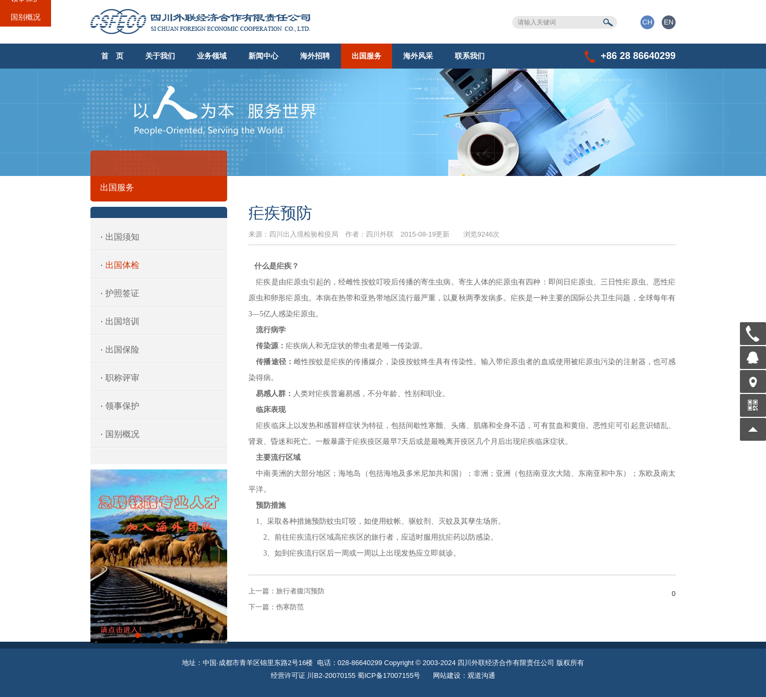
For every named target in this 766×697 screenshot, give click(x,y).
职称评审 (122, 377)
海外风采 (418, 56)
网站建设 (447, 675)
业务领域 (212, 56)
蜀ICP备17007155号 (389, 675)
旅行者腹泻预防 (286, 591)
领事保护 (122, 405)
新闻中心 (263, 56)
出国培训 (122, 321)
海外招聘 (315, 56)
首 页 (112, 56)
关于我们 (160, 56)
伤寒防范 (276, 607)
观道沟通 (481, 675)
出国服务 (366, 56)
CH (648, 22)
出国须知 (122, 236)
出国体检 (122, 265)
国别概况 (25, 17)
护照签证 (122, 293)
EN (668, 22)
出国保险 (122, 349)
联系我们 (470, 56)
